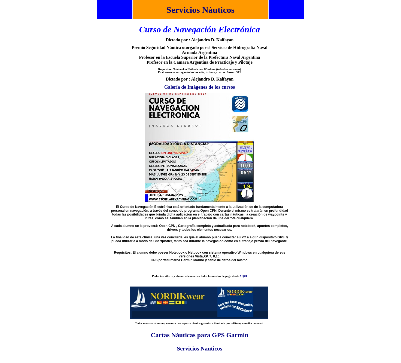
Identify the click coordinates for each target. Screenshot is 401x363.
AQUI (243, 276)
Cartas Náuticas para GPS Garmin (199, 335)
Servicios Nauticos (199, 348)
